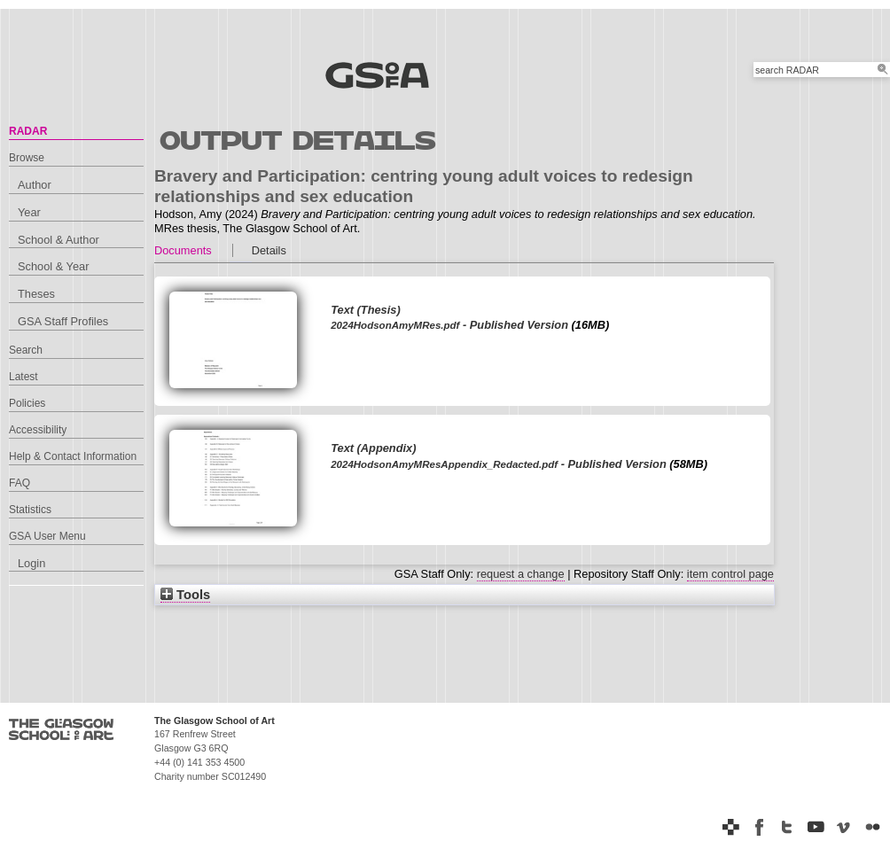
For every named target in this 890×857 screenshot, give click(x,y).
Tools (185, 595)
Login (31, 563)
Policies (27, 403)
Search (26, 350)
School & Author (58, 239)
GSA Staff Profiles (63, 321)
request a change (521, 573)
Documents (183, 250)
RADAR (28, 131)
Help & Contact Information (73, 456)
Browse (26, 158)
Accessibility (37, 430)
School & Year (53, 266)
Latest (23, 376)
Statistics (30, 509)
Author (34, 184)
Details (269, 250)
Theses (36, 293)
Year (29, 212)
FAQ (19, 483)
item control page (730, 573)
